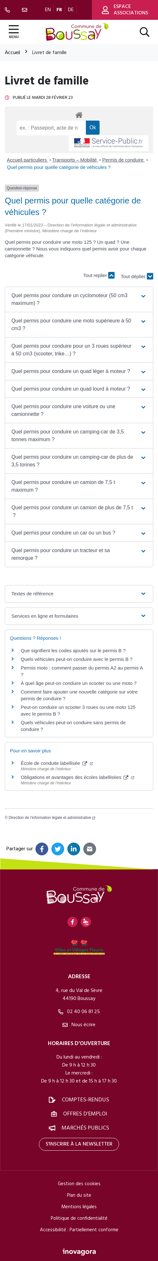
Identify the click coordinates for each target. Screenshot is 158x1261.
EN (48, 10)
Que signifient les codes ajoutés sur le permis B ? (73, 650)
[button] (79, 299)
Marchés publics (85, 1128)
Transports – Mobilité (75, 160)
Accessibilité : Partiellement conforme (79, 1230)
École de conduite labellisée (57, 763)
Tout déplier (137, 278)
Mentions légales (79, 1207)
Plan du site (79, 1195)
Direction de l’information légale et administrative (52, 817)
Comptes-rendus (85, 1100)
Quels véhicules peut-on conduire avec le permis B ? (76, 659)
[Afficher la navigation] (14, 32)
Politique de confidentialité (79, 1218)
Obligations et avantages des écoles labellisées (77, 777)
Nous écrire (79, 1025)
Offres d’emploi (85, 1114)
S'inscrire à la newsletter (79, 1144)
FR (59, 10)
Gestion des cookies (79, 1184)
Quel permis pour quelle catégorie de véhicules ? (59, 167)
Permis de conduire (123, 160)
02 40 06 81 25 (79, 1012)
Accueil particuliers (27, 160)
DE (71, 10)
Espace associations (125, 10)
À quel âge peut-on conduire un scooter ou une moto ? (79, 683)
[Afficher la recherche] (144, 32)
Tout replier (99, 275)
